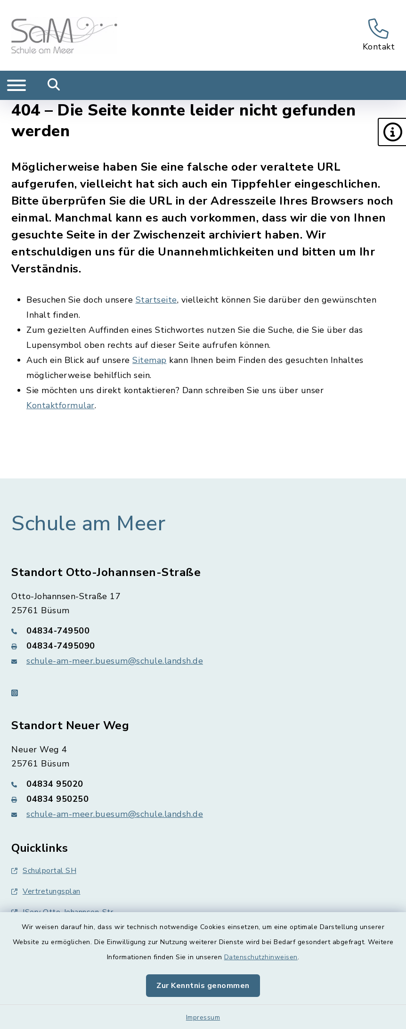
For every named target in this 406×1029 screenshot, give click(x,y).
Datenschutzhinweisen (261, 957)
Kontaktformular (60, 405)
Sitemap (149, 360)
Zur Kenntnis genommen (203, 985)
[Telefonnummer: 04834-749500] (203, 630)
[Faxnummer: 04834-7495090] (203, 645)
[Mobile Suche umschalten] (54, 85)
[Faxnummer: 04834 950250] (203, 799)
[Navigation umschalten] (16, 85)
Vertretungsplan (46, 891)
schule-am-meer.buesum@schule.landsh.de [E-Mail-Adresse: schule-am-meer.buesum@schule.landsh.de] (114, 661)
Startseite (156, 299)
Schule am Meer (88, 524)
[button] (392, 132)
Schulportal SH (43, 870)
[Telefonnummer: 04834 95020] (203, 784)
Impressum (203, 1017)
